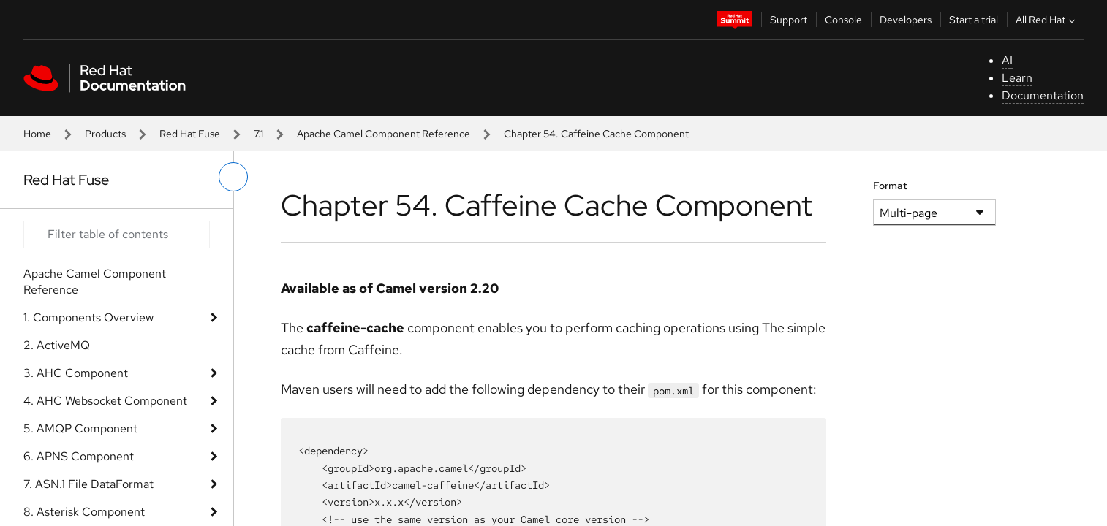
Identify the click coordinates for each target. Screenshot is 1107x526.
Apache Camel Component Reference (383, 133)
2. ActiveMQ (56, 345)
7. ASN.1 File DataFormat (88, 484)
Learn (1017, 77)
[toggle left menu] (233, 176)
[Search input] (116, 234)
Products (105, 133)
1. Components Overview (88, 317)
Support (788, 19)
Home (37, 133)
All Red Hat (1047, 19)
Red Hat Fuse (189, 133)
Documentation (1043, 95)
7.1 (258, 133)
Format (890, 185)
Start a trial (973, 19)
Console (843, 19)
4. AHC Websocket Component (105, 400)
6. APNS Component (78, 456)
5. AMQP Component (80, 428)
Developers (906, 19)
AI (1007, 60)
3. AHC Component (75, 373)
